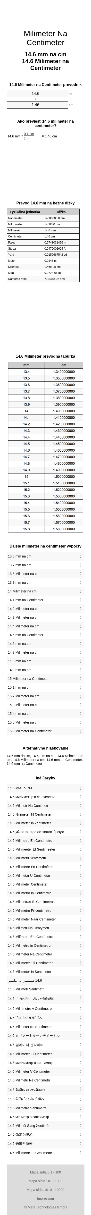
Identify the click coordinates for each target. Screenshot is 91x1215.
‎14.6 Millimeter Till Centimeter (30, 963)
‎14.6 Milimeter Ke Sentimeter (30, 1027)
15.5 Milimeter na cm (24, 722)
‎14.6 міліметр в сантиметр (28, 1117)
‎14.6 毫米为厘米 (20, 1134)
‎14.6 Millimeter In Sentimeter (29, 972)
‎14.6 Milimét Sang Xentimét (29, 1126)
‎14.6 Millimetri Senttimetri (27, 858)
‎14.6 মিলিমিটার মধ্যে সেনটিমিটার (31, 999)
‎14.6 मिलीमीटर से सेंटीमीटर (25, 1018)
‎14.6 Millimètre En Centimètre (30, 867)
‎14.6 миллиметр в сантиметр (30, 1063)
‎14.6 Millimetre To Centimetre (30, 1153)
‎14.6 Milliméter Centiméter (28, 884)
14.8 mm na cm (19, 661)
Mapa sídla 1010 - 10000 (45, 1190)
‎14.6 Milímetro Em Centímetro (30, 937)
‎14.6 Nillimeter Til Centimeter (30, 814)
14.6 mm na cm (19, 644)
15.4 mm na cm (19, 714)
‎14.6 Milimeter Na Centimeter (30, 954)
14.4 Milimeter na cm (24, 626)
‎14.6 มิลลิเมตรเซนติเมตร (26, 1090)
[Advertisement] (45, 12)
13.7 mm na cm (19, 565)
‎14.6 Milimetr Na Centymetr (28, 928)
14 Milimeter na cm (22, 591)
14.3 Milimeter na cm (24, 617)
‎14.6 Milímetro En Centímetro (30, 841)
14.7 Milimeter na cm (24, 652)
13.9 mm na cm (19, 582)
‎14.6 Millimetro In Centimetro (29, 893)
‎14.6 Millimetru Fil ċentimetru (29, 910)
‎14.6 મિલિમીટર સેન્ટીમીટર (26, 1099)
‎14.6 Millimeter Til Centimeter (30, 1054)
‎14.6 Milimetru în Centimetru (29, 945)
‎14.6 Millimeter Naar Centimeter (32, 919)
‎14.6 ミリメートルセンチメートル (34, 1036)
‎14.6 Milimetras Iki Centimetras (31, 902)
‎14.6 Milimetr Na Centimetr (28, 806)
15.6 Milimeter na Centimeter (30, 731)
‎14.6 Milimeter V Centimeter (29, 1071)
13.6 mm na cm (19, 556)
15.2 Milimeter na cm (24, 696)
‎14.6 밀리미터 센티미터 (26, 1045)
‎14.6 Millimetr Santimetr (26, 989)
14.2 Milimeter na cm (24, 609)
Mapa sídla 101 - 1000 (45, 1181)
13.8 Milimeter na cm (24, 574)
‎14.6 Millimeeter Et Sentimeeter (31, 849)
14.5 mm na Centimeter (25, 635)
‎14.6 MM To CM (20, 788)
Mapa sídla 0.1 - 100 (45, 1172)
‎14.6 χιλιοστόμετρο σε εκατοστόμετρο (36, 832)
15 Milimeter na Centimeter (28, 679)
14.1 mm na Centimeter (25, 600)
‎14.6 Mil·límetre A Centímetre (30, 1009)
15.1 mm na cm (19, 687)
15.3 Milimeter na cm (24, 705)
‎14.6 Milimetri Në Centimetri (29, 1080)
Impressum (45, 1198)
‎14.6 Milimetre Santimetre (27, 1108)
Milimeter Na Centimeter (45, 38)
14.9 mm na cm (19, 670)
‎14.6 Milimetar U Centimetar (29, 876)
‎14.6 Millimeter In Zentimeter (29, 823)
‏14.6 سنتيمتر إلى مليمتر (25, 980)
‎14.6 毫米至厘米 (20, 1144)
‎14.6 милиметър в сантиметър (32, 797)
